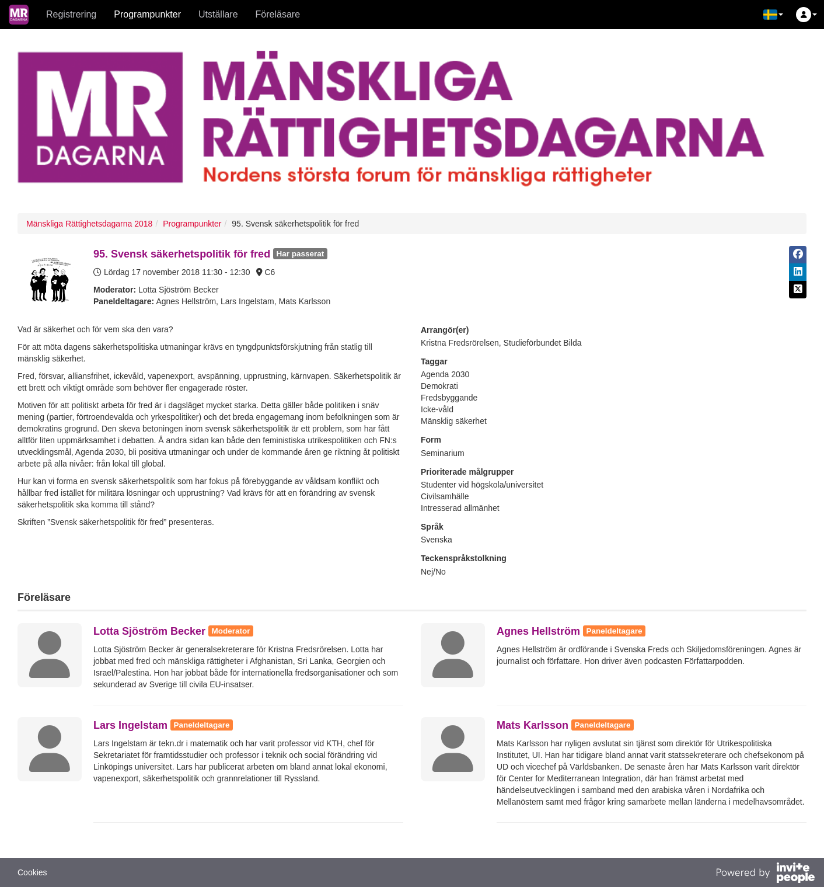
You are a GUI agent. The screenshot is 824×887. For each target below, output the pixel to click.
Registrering (71, 14)
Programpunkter (147, 14)
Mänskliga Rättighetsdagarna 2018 (89, 223)
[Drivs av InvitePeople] (765, 874)
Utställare (218, 14)
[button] (773, 14)
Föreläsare (278, 14)
